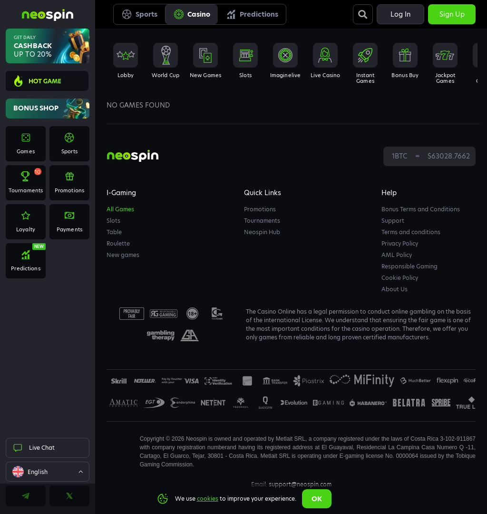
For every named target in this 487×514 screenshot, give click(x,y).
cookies (207, 498)
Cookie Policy (399, 278)
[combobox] (47, 472)
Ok (317, 499)
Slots (113, 221)
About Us (394, 289)
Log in (400, 14)
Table (114, 232)
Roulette (118, 243)
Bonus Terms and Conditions (420, 209)
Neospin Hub (262, 232)
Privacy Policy (399, 243)
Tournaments (262, 221)
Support (392, 221)
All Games (120, 209)
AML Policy (396, 255)
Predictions (251, 14)
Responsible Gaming (409, 266)
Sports (139, 14)
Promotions (260, 209)
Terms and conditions (410, 232)
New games (123, 255)
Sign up (452, 14)
